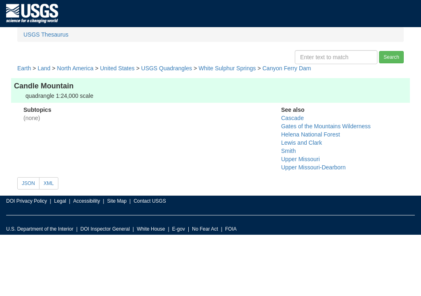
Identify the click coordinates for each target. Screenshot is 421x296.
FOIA (231, 229)
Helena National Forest (310, 134)
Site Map (116, 201)
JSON (28, 183)
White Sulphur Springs (227, 68)
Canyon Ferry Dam (286, 68)
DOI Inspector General (105, 229)
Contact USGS (150, 201)
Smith (288, 151)
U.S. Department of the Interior (39, 229)
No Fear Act (205, 229)
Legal (60, 201)
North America (75, 68)
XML (49, 183)
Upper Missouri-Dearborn (313, 167)
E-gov (178, 229)
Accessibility (86, 201)
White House (151, 229)
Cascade (292, 118)
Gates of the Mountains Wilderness (326, 126)
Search (391, 57)
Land (43, 68)
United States (117, 68)
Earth (24, 68)
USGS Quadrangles (166, 68)
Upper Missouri (300, 159)
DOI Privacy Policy (26, 201)
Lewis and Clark (301, 142)
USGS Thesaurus (45, 34)
